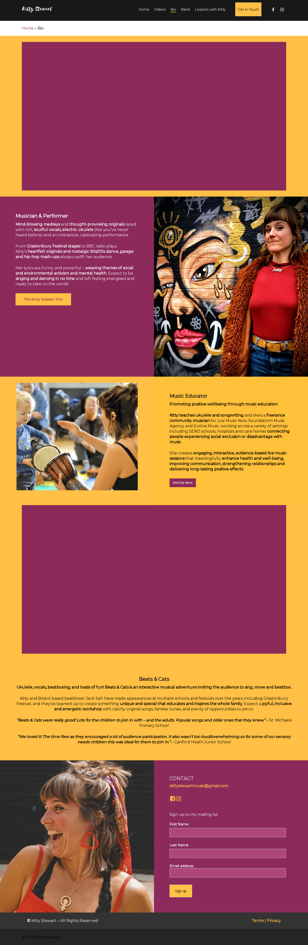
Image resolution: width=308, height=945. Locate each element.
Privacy (274, 920)
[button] (43, 299)
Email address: (228, 870)
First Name (179, 824)
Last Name (179, 845)
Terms (257, 920)
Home (28, 28)
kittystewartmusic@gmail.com (199, 786)
